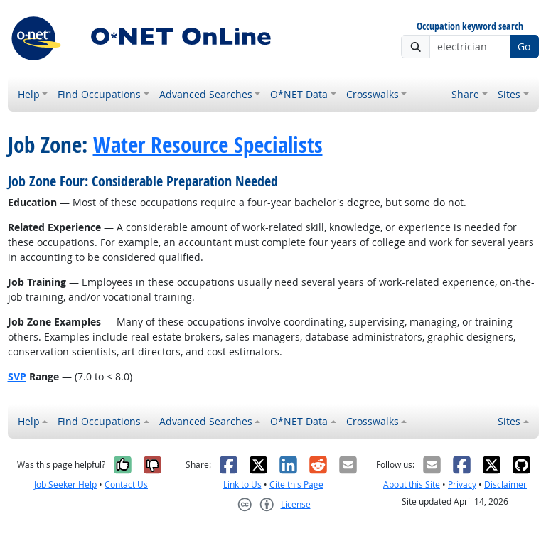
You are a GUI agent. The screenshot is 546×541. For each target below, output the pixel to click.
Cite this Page (296, 484)
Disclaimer (505, 484)
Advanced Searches (205, 94)
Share (465, 94)
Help (29, 94)
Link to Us (242, 484)
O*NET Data (299, 94)
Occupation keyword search (470, 27)
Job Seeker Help (65, 484)
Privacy (462, 484)
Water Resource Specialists (208, 144)
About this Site (411, 484)
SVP (17, 376)
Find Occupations (99, 94)
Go (524, 46)
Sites (509, 94)
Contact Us (126, 484)
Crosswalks (372, 94)
